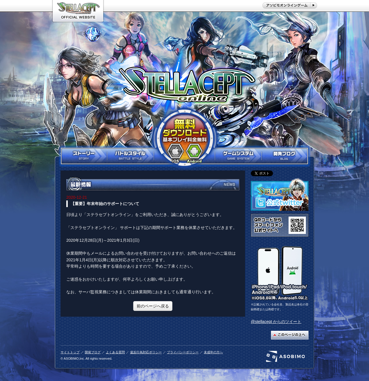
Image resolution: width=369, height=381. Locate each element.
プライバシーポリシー (183, 352)
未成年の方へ (213, 352)
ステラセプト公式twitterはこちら (279, 194)
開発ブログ (93, 352)
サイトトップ (70, 352)
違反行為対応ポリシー (146, 352)
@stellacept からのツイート (276, 321)
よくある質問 (115, 352)
